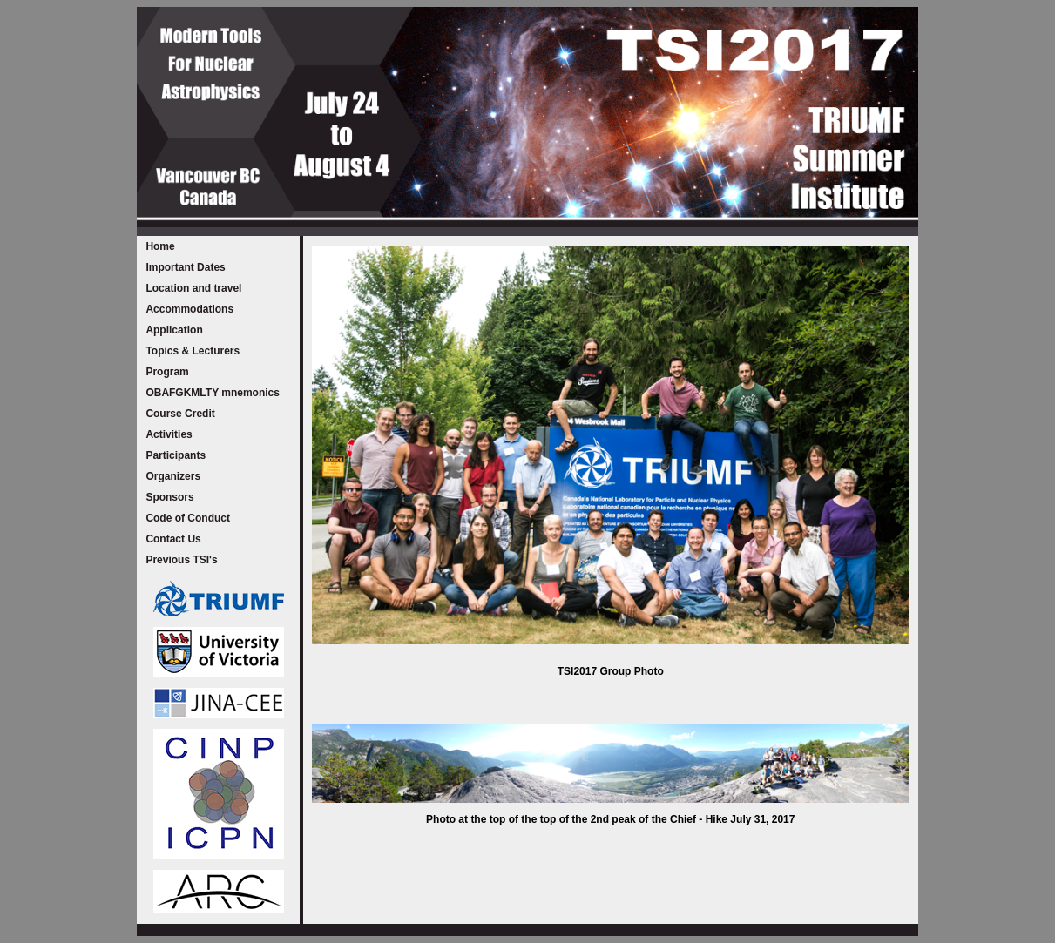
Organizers (172, 476)
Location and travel (193, 288)
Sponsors (169, 497)
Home (159, 246)
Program (166, 372)
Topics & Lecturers (192, 351)
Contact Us (172, 539)
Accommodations (189, 309)
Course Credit (179, 414)
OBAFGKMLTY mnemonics (212, 393)
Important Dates (185, 267)
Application (173, 330)
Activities (168, 434)
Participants (175, 455)
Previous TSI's (181, 560)
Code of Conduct (187, 518)
